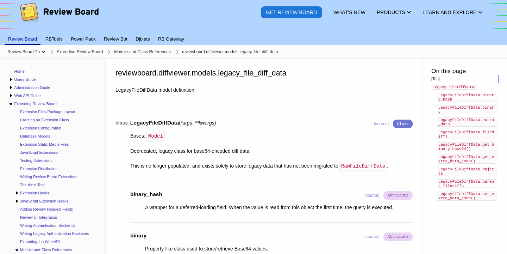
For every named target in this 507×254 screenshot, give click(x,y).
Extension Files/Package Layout (47, 112)
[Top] (435, 79)
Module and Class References (46, 250)
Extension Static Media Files (44, 144)
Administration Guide (32, 87)
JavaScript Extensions (39, 152)
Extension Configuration (40, 128)
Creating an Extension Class (44, 120)
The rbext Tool (32, 185)
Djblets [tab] (143, 39)
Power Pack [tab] (83, 39)
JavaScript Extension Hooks (44, 201)
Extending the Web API (40, 242)
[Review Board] (59, 17)
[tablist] (253, 35)
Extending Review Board (35, 104)
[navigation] (53, 156)
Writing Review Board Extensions (48, 177)
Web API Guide (27, 95)
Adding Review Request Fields (46, 209)
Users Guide (25, 79)
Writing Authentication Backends (48, 225)
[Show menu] (43, 52)
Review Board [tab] (22, 39)
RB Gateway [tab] (171, 39)
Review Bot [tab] (115, 39)
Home (19, 71)
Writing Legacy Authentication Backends (54, 233)
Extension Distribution (38, 169)
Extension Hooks (34, 193)
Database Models (35, 136)
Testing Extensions (36, 160)
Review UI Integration (38, 217)
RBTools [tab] (54, 39)
